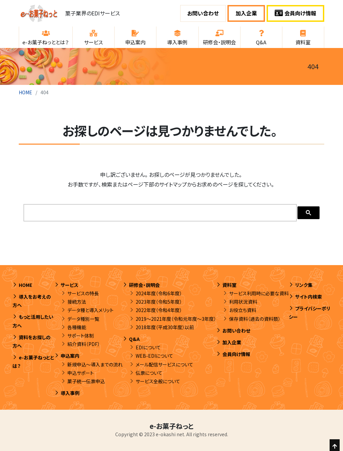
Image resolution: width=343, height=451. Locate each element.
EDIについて (148, 347)
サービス (69, 285)
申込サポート (80, 372)
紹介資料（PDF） (83, 344)
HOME (25, 92)
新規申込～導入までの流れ (95, 364)
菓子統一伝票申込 (86, 381)
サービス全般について (158, 381)
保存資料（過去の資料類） (254, 318)
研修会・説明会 (144, 285)
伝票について (149, 372)
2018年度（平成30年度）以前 (165, 327)
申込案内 (70, 355)
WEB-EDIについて (154, 355)
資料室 (229, 285)
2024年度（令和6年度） (159, 293)
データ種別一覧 (83, 318)
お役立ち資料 (242, 310)
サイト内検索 (308, 296)
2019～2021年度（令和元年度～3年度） (176, 318)
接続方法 (76, 301)
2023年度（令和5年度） (159, 301)
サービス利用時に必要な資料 (259, 293)
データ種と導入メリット (90, 310)
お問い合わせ (203, 13)
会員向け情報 (295, 13)
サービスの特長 (83, 293)
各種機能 (76, 327)
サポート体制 (80, 335)
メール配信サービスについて (164, 364)
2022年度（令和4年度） (159, 310)
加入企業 (246, 13)
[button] (45, 37)
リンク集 (304, 285)
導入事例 (70, 393)
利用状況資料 (243, 301)
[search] (159, 212)
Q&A (134, 339)
